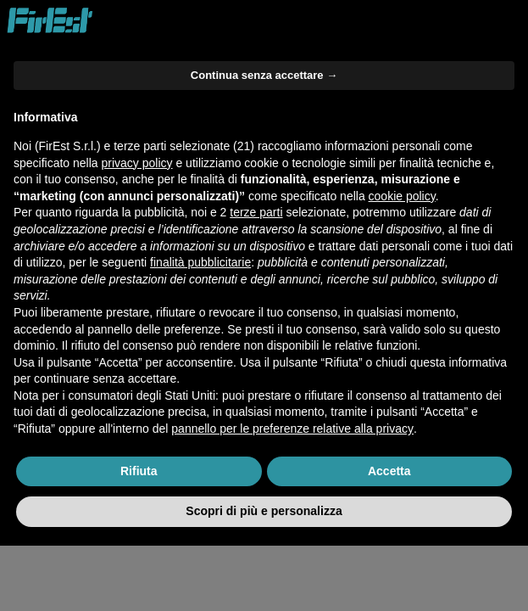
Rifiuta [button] (139, 471)
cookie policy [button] (402, 196)
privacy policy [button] (137, 163)
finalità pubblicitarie (200, 262)
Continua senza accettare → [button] (264, 75)
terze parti (256, 212)
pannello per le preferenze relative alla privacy (292, 428)
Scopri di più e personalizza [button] (264, 511)
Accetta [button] (389, 471)
